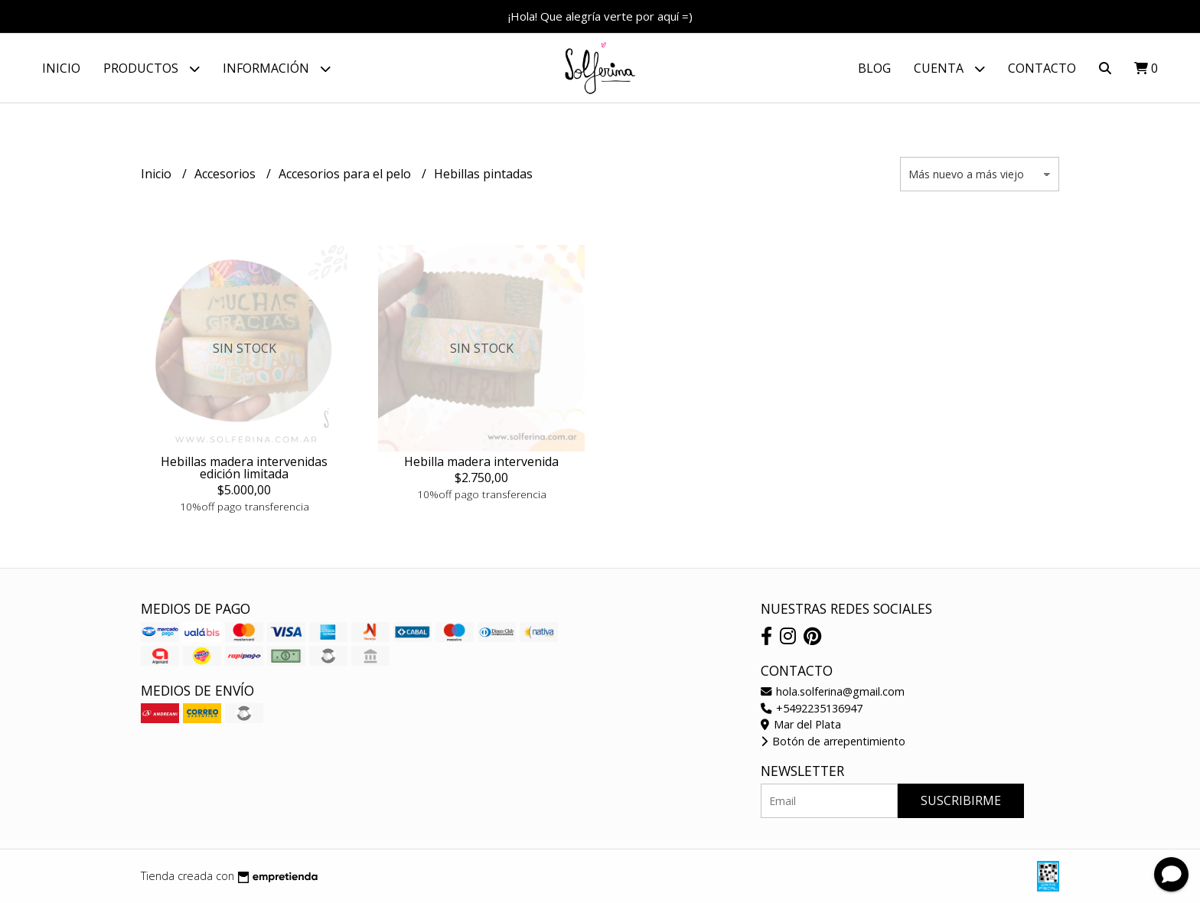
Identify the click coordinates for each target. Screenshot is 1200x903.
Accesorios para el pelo (346, 173)
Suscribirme (961, 800)
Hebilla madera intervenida (481, 461)
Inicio (61, 68)
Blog (874, 68)
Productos (151, 68)
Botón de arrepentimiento (833, 741)
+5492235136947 (811, 708)
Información (277, 68)
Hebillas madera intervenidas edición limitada (244, 467)
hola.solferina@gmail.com (833, 691)
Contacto (1042, 68)
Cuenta (949, 68)
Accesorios (226, 173)
